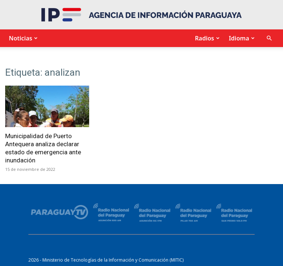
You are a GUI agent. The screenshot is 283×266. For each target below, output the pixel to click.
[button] (269, 38)
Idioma (241, 38)
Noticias (22, 38)
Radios (206, 38)
